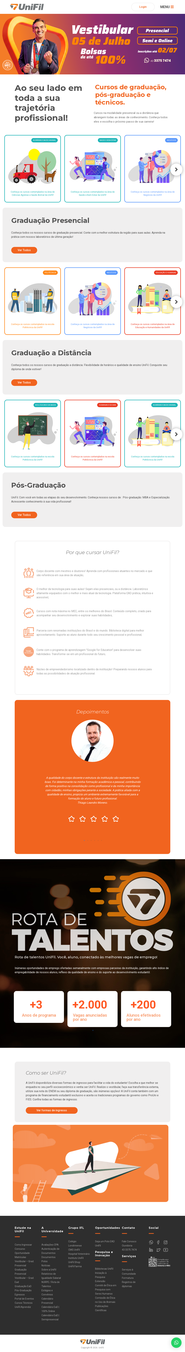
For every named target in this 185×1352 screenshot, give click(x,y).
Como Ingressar (23, 1244)
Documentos (48, 1257)
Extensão (100, 1281)
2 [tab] (88, 841)
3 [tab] (91, 841)
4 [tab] (94, 841)
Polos (44, 1261)
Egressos (20, 1294)
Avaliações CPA (50, 1244)
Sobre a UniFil (48, 1269)
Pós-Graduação (23, 1290)
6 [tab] (101, 841)
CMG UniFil (74, 1249)
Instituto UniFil (76, 1258)
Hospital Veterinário (79, 1253)
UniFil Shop (74, 1262)
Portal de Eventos (24, 1298)
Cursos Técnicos (24, 1302)
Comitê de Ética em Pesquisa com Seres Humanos (105, 1289)
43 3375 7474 (129, 1249)
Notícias (45, 1265)
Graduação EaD (23, 1286)
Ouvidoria (127, 1245)
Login (143, 6)
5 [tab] (98, 841)
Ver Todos (24, 250)
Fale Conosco (129, 1241)
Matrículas (20, 1257)
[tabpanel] (92, 772)
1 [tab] (84, 841)
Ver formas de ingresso (51, 1110)
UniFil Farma (75, 1266)
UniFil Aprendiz (23, 1307)
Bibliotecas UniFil (104, 1268)
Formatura (127, 1278)
